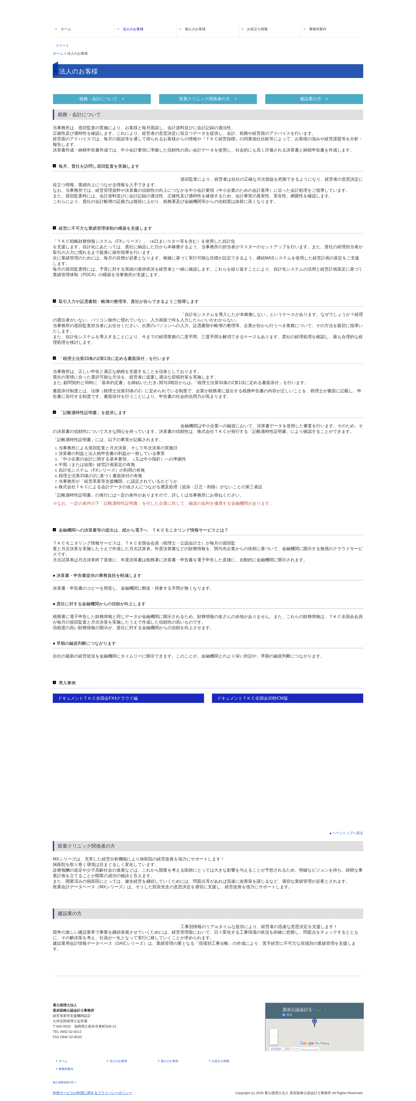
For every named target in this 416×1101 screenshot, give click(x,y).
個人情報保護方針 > (64, 1082)
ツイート (62, 45)
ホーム (66, 29)
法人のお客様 (133, 29)
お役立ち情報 (257, 29)
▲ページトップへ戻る (346, 833)
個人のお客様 (195, 29)
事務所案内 (317, 29)
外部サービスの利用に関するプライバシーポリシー (92, 1093)
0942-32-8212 (70, 1032)
